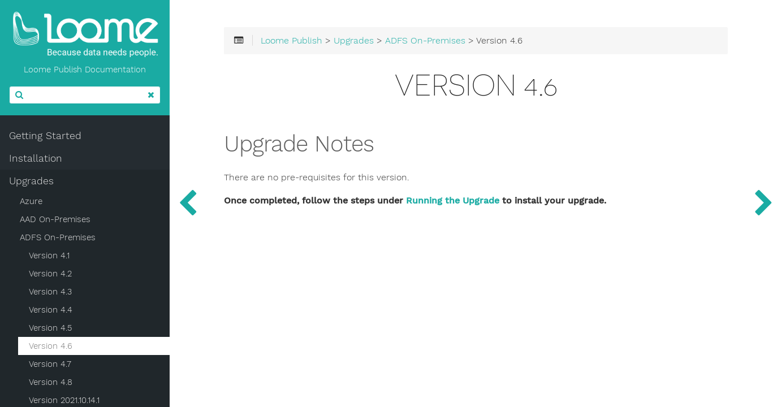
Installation (35, 158)
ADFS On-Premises (58, 237)
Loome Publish (291, 41)
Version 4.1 (49, 255)
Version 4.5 (50, 328)
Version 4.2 (50, 274)
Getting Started (45, 135)
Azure (31, 201)
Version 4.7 (50, 364)
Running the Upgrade (452, 201)
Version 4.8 (50, 382)
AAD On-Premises (55, 219)
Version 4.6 (50, 346)
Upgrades (31, 181)
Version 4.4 (50, 310)
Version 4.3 (50, 292)
